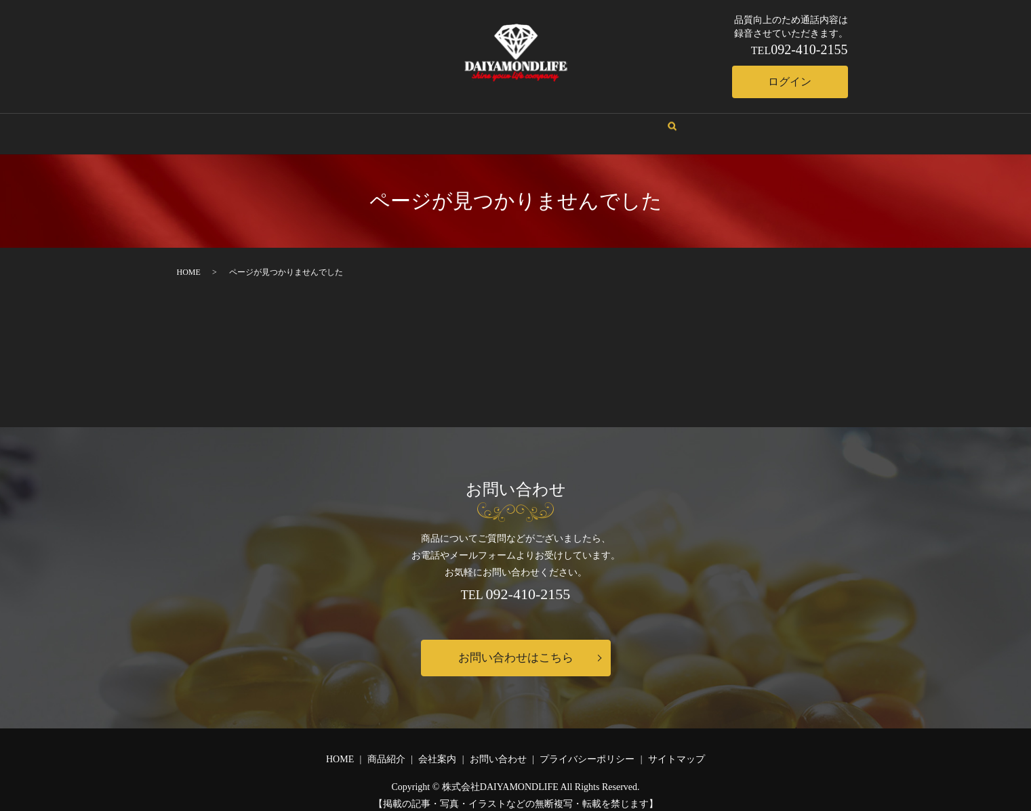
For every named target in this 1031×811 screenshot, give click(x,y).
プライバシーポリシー (587, 748)
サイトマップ (676, 748)
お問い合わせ (576, 120)
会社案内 (453, 120)
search (634, 121)
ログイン (783, 81)
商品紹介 (510, 120)
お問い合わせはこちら (516, 646)
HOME (401, 120)
